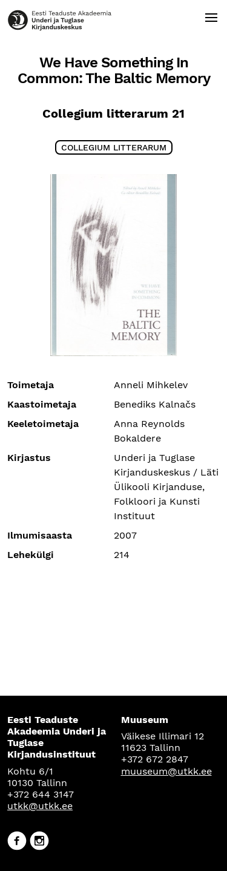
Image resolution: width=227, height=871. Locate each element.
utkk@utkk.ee (40, 806)
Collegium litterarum (113, 147)
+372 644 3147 (40, 794)
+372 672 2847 (154, 759)
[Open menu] (211, 17)
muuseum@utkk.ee (166, 771)
